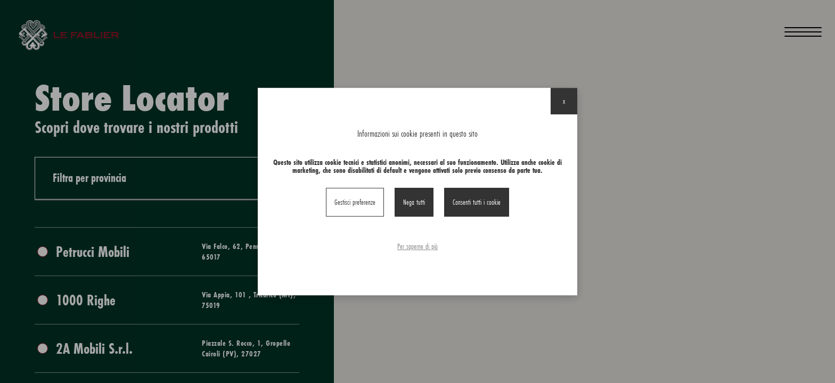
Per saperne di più (417, 246)
